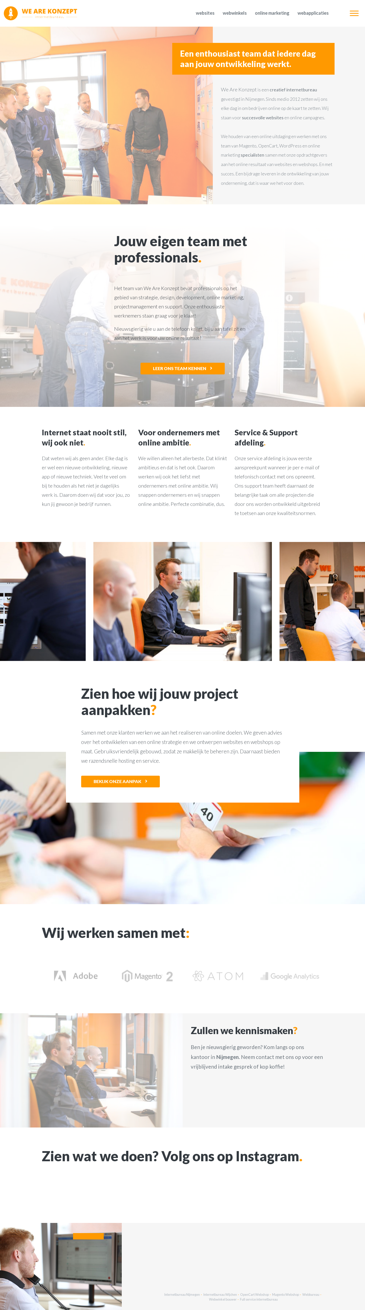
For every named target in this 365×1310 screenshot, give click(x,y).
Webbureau (310, 1294)
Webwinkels (235, 13)
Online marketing (272, 13)
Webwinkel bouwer (223, 1299)
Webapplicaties (313, 13)
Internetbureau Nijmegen (182, 1294)
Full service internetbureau (259, 1299)
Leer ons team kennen (179, 368)
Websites (205, 13)
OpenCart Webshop (254, 1294)
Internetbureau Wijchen (220, 1294)
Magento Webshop (285, 1294)
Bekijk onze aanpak (117, 781)
